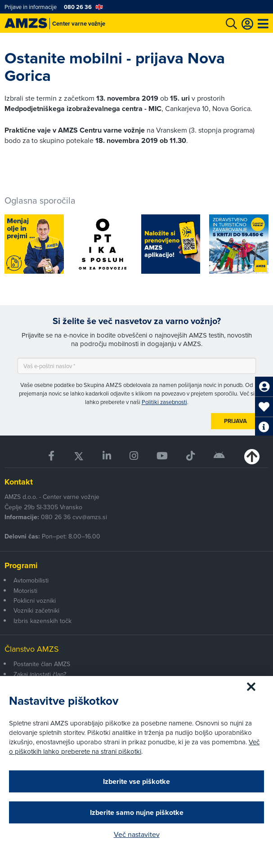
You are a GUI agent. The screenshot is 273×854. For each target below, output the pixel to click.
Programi (21, 565)
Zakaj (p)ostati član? (39, 674)
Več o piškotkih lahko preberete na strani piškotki (134, 746)
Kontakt (18, 482)
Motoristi (25, 590)
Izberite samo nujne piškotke (136, 812)
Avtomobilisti (31, 580)
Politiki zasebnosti (164, 402)
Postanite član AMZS (41, 663)
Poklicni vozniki (34, 600)
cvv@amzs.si (89, 516)
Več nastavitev (137, 834)
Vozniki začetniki (36, 610)
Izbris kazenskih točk (42, 620)
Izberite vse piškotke (136, 781)
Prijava (235, 421)
